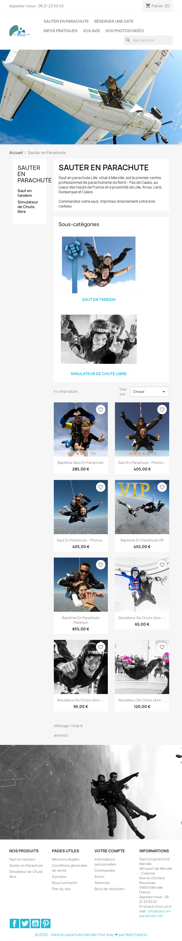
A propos (59, 876)
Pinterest (45, 923)
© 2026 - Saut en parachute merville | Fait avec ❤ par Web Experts (91, 934)
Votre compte (110, 850)
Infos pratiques (60, 30)
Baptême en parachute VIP (142, 540)
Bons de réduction (110, 889)
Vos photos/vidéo (124, 30)
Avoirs (100, 876)
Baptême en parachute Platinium (81, 620)
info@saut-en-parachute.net (155, 913)
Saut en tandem (25, 193)
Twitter (25, 923)
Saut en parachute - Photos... (142, 462)
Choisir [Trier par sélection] (150, 392)
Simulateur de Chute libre (28, 207)
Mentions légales (66, 859)
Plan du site (61, 889)
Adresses (102, 882)
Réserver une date (114, 21)
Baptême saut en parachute (81, 462)
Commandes (105, 870)
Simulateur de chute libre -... (142, 618)
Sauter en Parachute (66, 21)
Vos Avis (91, 30)
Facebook (14, 923)
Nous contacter (64, 882)
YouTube (35, 923)
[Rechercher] (148, 40)
